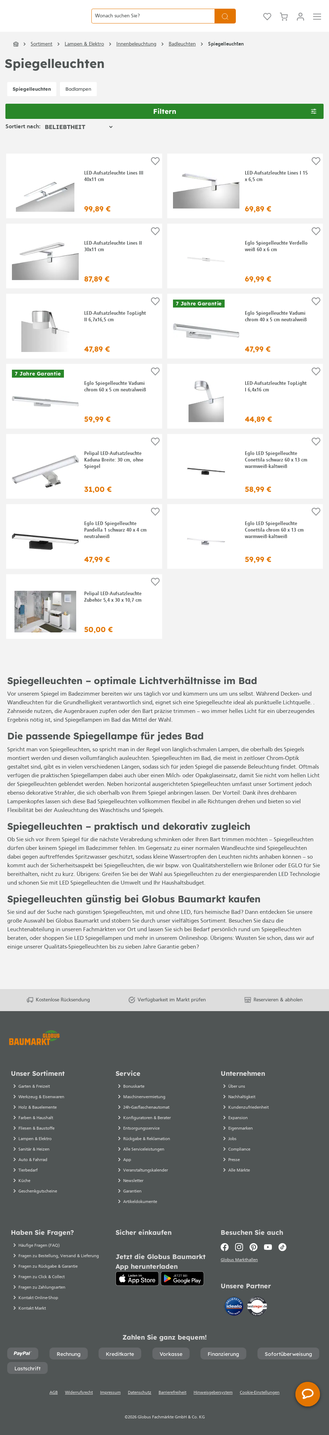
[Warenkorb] (284, 24)
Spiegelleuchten (32, 104)
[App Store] (137, 1278)
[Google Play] (182, 1278)
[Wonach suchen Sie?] (153, 23)
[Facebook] (226, 1247)
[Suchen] (225, 23)
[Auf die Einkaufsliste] (155, 177)
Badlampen (78, 104)
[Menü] (317, 24)
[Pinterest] (253, 1247)
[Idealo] (234, 1307)
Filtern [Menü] (235, 126)
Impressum (110, 1393)
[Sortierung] (78, 143)
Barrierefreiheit (172, 1393)
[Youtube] (268, 1247)
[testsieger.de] (257, 1307)
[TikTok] (282, 1247)
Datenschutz (139, 1393)
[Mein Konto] (300, 24)
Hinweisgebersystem (213, 1393)
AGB (53, 1393)
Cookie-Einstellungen (260, 1393)
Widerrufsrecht (79, 1393)
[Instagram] (239, 1247)
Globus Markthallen (240, 1261)
